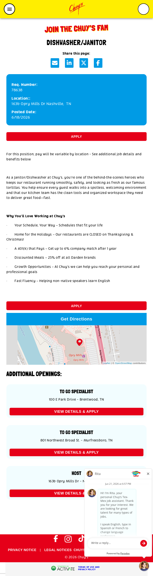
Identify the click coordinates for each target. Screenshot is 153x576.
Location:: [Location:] (21, 98)
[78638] (76, 90)
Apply (76, 136)
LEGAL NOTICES (58, 550)
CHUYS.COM (84, 550)
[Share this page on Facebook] (98, 63)
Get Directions (76, 319)
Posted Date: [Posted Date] (24, 112)
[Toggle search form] (143, 9)
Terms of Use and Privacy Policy (89, 568)
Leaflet (106, 363)
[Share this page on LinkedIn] (69, 63)
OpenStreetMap (123, 363)
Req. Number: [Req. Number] (24, 84)
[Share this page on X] (83, 63)
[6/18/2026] (76, 117)
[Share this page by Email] (55, 63)
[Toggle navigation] (9, 9)
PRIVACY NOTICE (22, 550)
